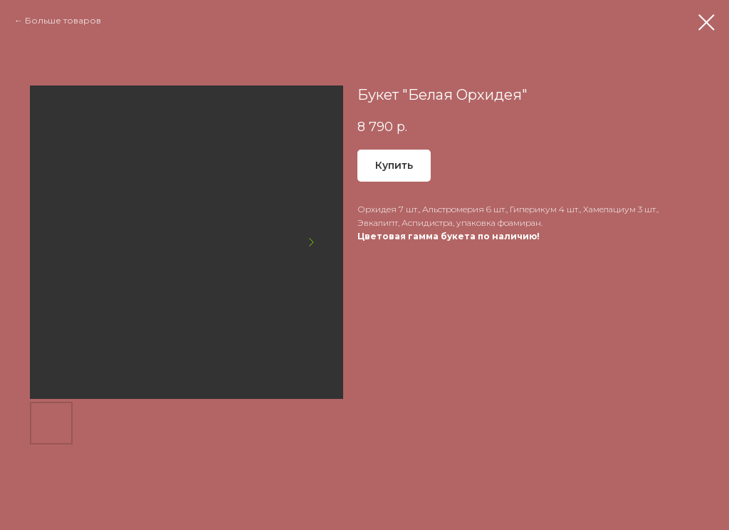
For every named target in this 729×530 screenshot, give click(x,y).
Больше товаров (63, 20)
